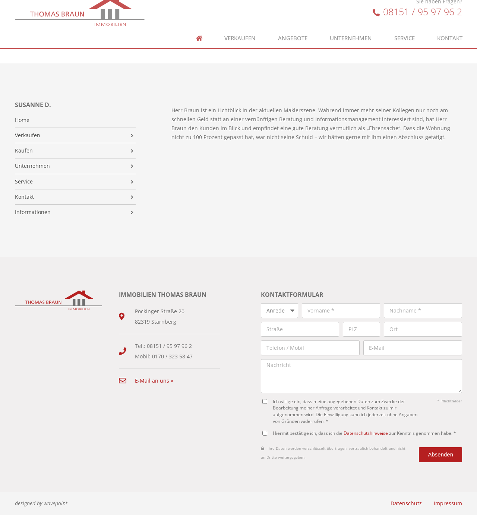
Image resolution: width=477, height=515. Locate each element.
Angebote (292, 30)
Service (404, 30)
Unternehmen (351, 30)
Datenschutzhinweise (366, 433)
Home (22, 120)
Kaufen (24, 151)
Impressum (448, 503)
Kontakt (449, 30)
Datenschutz (406, 503)
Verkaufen (240, 30)
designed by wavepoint (41, 503)
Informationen (33, 212)
